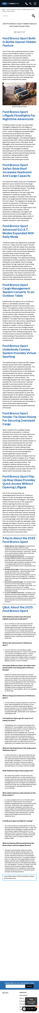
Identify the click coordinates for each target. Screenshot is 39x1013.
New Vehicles (23, 995)
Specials (5, 993)
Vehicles (23, 992)
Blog (3, 9)
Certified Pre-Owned (26, 1007)
